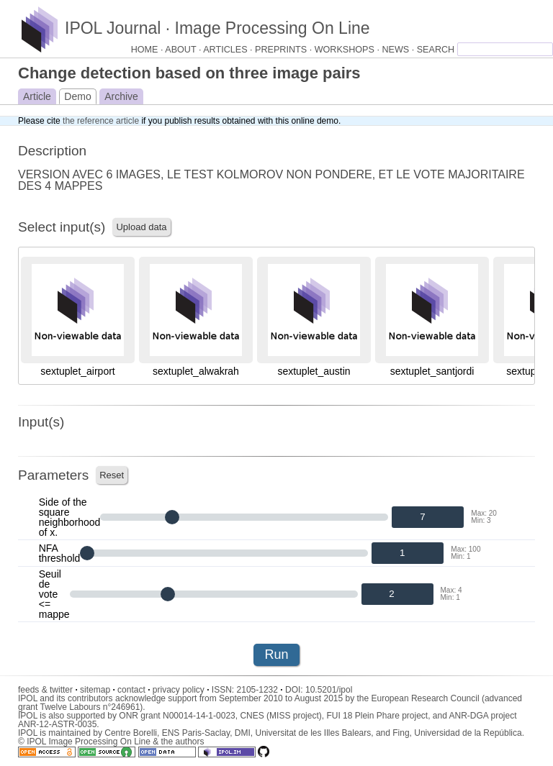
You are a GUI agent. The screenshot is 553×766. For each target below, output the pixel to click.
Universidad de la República (467, 733)
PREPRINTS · (285, 50)
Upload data (141, 227)
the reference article (101, 121)
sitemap (97, 690)
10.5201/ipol (328, 690)
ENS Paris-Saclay (196, 733)
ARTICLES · (229, 50)
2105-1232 (260, 690)
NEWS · (399, 50)
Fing (400, 733)
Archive (121, 96)
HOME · (148, 50)
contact (133, 690)
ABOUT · (184, 50)
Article (37, 96)
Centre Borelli (130, 733)
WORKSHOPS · (348, 50)
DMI (243, 733)
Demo (77, 96)
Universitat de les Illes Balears (313, 733)
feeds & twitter (48, 690)
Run (276, 654)
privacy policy (181, 690)
